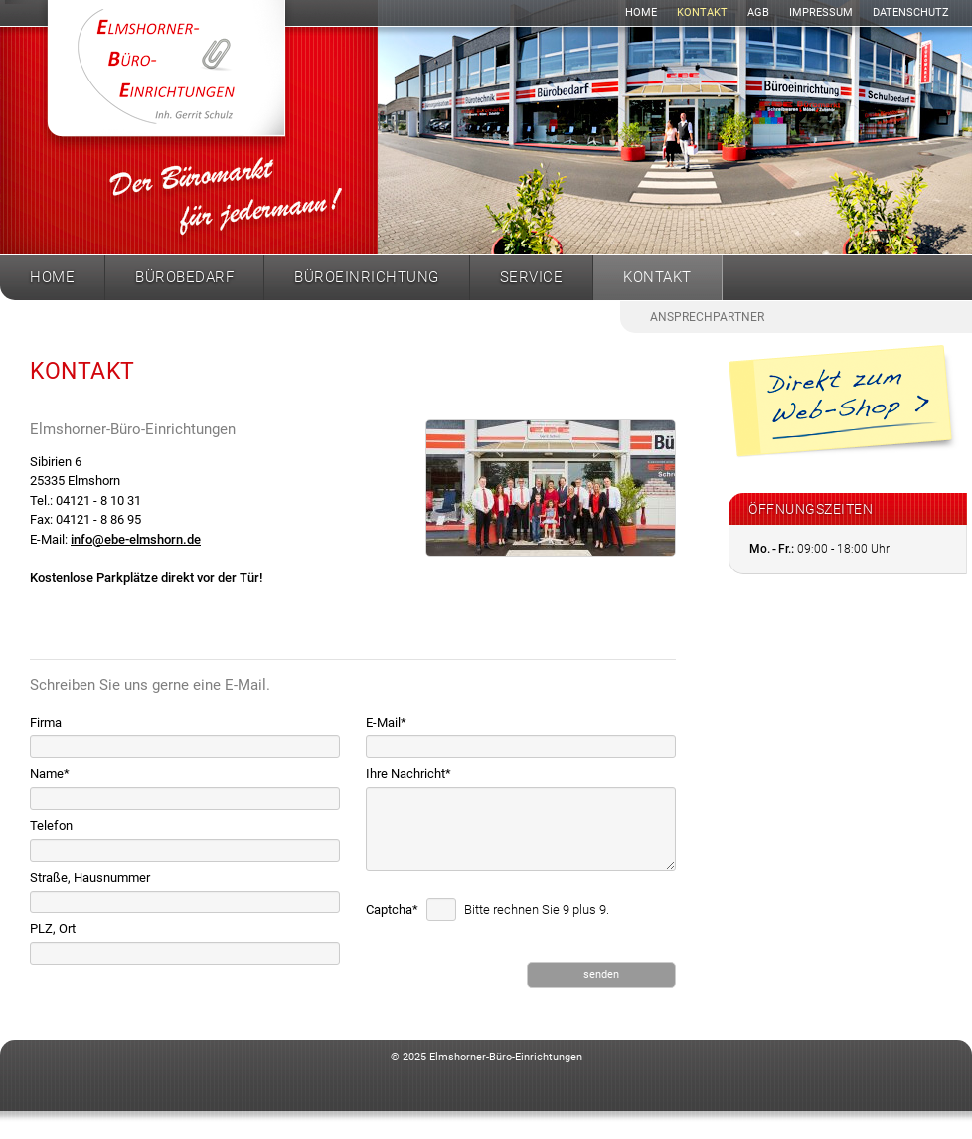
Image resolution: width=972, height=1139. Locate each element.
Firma (46, 722)
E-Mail (386, 722)
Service (532, 277)
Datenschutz (911, 12)
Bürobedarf (184, 277)
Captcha (393, 909)
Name (50, 773)
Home (641, 12)
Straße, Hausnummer (90, 877)
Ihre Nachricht (408, 773)
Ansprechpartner (707, 317)
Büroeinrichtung (366, 277)
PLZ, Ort (53, 928)
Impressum (821, 12)
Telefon (51, 825)
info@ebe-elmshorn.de (136, 539)
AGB (758, 12)
